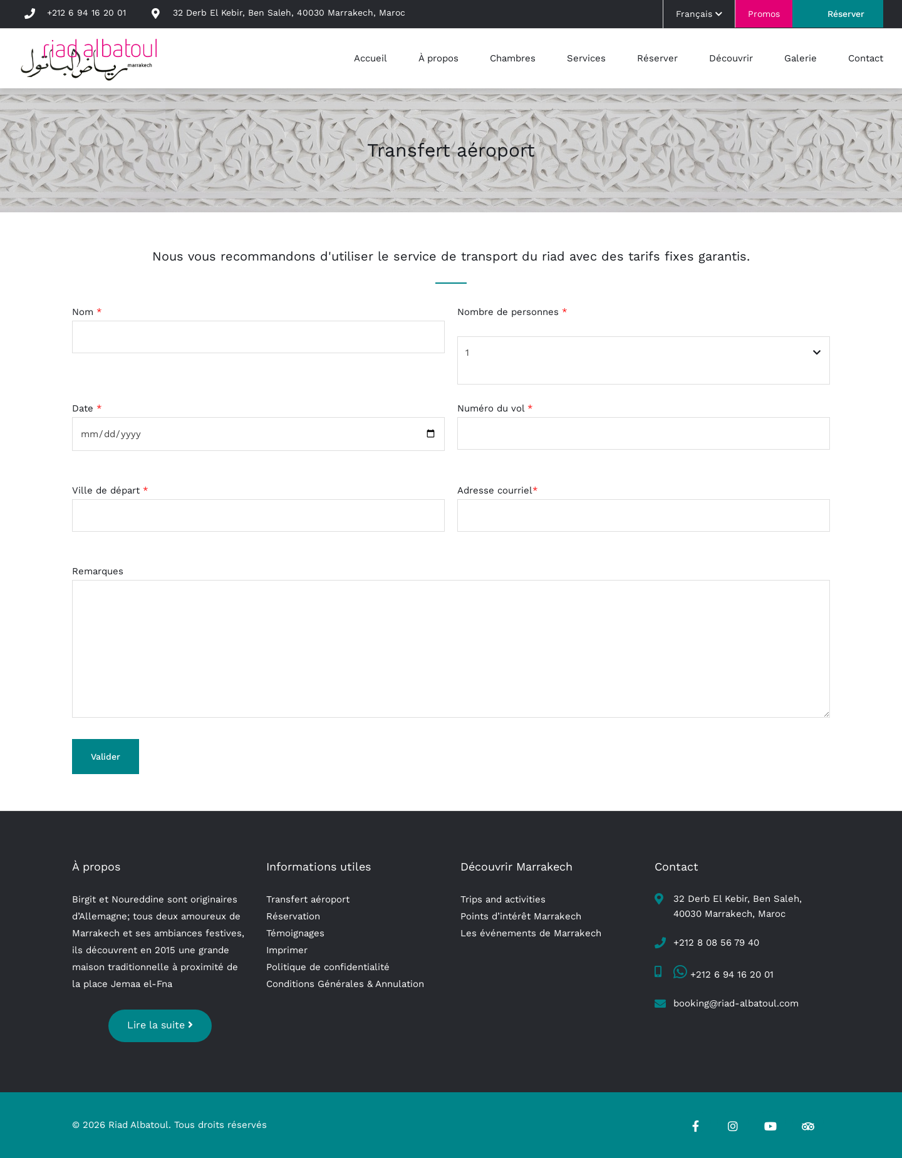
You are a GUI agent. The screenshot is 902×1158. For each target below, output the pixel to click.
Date (87, 408)
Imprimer (287, 950)
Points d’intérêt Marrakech (520, 916)
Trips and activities (503, 899)
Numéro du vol (495, 408)
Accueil (370, 58)
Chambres (513, 58)
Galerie (800, 58)
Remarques (97, 571)
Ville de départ (110, 490)
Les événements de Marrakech (530, 933)
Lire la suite (160, 1025)
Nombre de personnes (512, 312)
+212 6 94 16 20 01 (86, 13)
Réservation (293, 916)
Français (699, 14)
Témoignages (295, 933)
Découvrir (731, 58)
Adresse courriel (497, 490)
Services (586, 58)
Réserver (845, 14)
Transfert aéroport (308, 899)
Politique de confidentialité (328, 967)
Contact (865, 58)
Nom (87, 312)
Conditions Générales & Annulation (345, 984)
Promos (764, 14)
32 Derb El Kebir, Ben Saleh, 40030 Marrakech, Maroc (289, 13)
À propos (438, 58)
